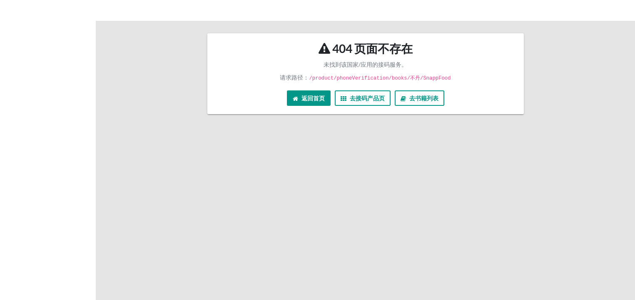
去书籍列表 (419, 98)
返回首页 (309, 98)
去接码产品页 (363, 98)
